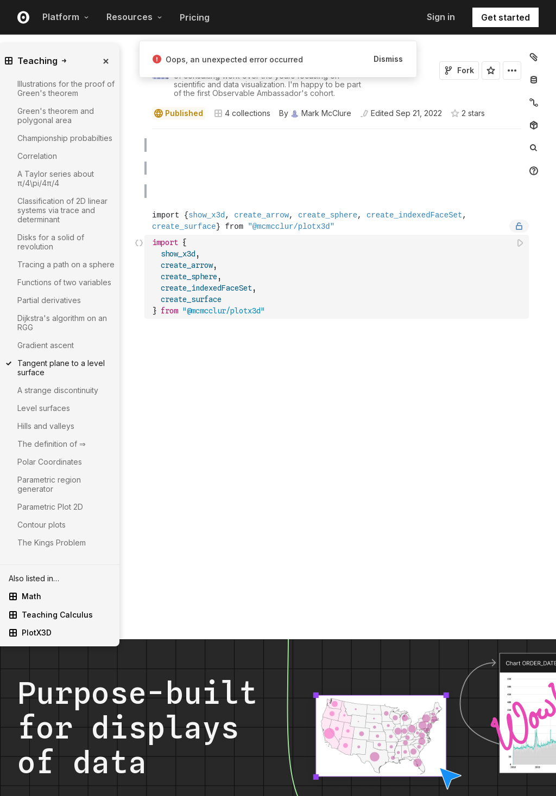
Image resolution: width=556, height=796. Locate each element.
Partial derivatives (49, 300)
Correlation (37, 156)
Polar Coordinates (49, 461)
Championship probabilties (64, 138)
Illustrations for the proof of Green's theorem (66, 88)
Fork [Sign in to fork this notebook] (459, 70)
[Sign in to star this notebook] (491, 70)
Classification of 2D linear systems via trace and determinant (62, 210)
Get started (505, 17)
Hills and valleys (45, 426)
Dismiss (388, 58)
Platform (65, 16)
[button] (139, 134)
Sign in (441, 16)
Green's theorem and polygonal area (55, 115)
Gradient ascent (45, 345)
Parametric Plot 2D (50, 506)
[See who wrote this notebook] (315, 113)
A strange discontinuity (57, 390)
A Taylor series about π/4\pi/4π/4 (55, 178)
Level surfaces (43, 408)
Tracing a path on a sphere (66, 264)
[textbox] (338, 277)
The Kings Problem (51, 542)
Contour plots (41, 524)
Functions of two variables (64, 282)
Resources (134, 16)
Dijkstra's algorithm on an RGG (62, 322)
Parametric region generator (49, 484)
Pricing (195, 17)
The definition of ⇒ (51, 443)
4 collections (242, 113)
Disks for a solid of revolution (50, 242)
